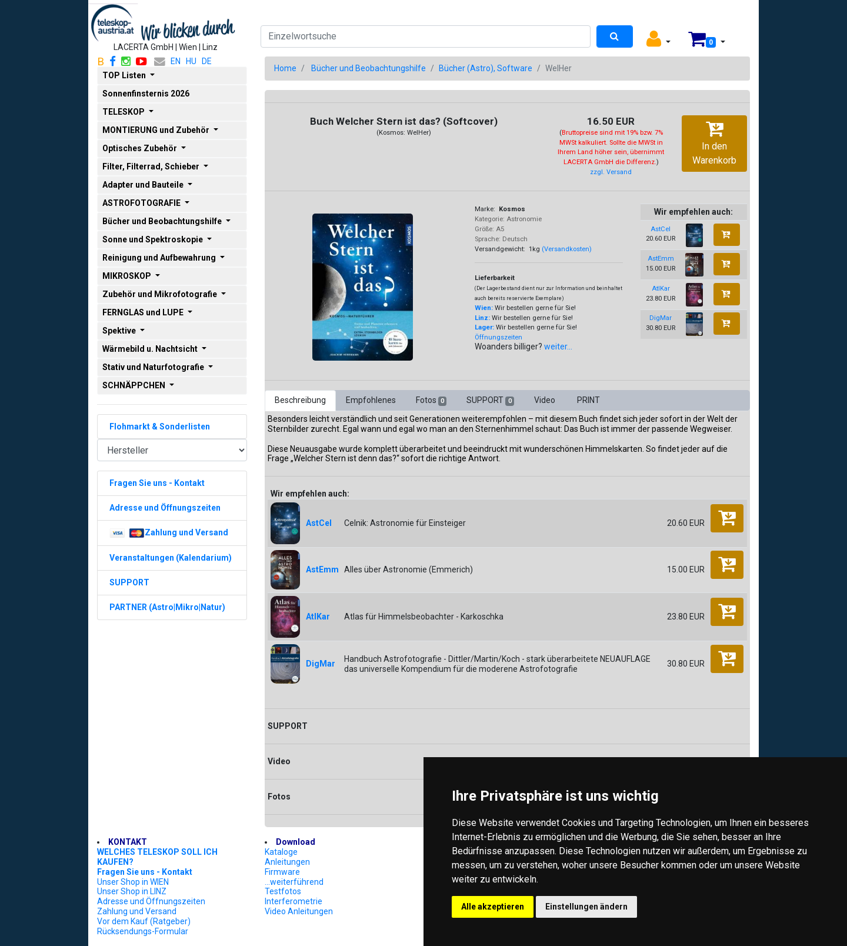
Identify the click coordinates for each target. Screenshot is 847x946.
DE (207, 61)
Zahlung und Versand (136, 911)
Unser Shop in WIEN (133, 882)
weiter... (558, 346)
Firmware (282, 872)
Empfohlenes (371, 400)
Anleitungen (287, 862)
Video (545, 400)
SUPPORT (489, 400)
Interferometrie (293, 901)
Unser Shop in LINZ (131, 891)
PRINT (588, 400)
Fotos (431, 400)
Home (285, 68)
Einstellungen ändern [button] (586, 906)
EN (176, 61)
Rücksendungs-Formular (142, 931)
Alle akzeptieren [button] (492, 906)
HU (191, 61)
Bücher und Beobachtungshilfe (368, 68)
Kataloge (281, 852)
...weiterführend (294, 882)
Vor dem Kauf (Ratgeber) (144, 921)
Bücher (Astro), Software (485, 68)
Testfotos (283, 891)
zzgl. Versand (611, 172)
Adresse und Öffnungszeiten (151, 901)
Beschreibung (300, 400)
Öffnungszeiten (498, 337)
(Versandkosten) (567, 249)
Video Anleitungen (299, 911)
